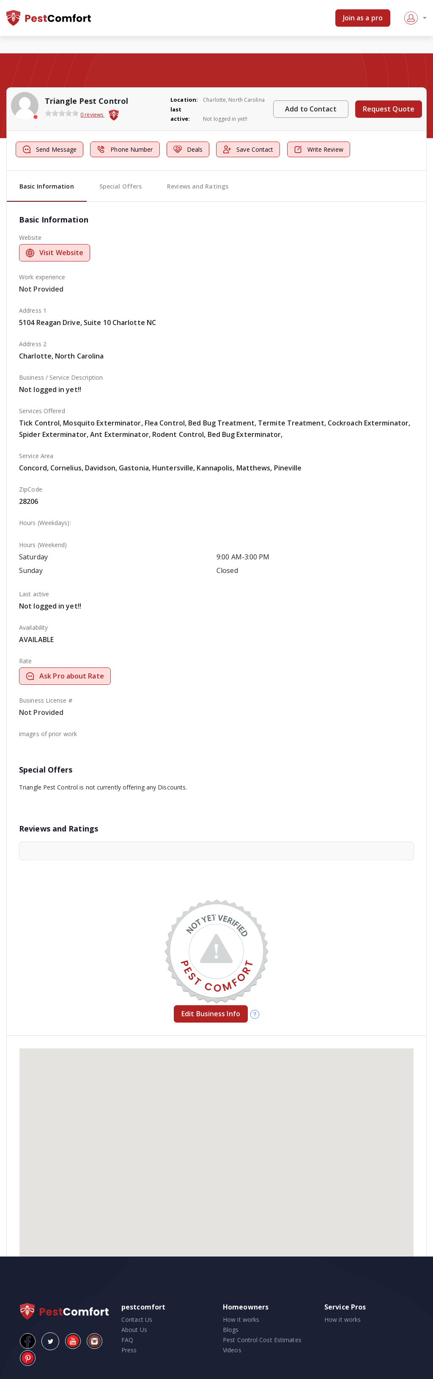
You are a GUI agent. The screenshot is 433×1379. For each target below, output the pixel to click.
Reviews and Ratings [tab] (197, 186)
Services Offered (42, 411)
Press (129, 1350)
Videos (232, 1350)
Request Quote (388, 109)
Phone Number (125, 149)
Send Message (49, 149)
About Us (134, 1330)
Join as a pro (363, 17)
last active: (180, 114)
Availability (33, 627)
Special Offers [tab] (120, 186)
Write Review (318, 149)
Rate (25, 661)
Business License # (45, 700)
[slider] (62, 113)
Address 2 (33, 344)
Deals (188, 149)
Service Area (36, 456)
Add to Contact (310, 109)
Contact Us (136, 1319)
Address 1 (33, 310)
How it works (241, 1319)
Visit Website (54, 252)
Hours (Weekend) (43, 545)
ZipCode (30, 489)
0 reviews (92, 114)
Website (30, 238)
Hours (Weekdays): (45, 523)
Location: (184, 99)
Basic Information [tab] (46, 186)
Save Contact (248, 149)
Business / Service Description (61, 377)
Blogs (231, 1330)
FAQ (127, 1340)
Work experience (42, 277)
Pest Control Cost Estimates (262, 1340)
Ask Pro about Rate (65, 676)
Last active (34, 594)
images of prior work (48, 734)
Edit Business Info (210, 1013)
